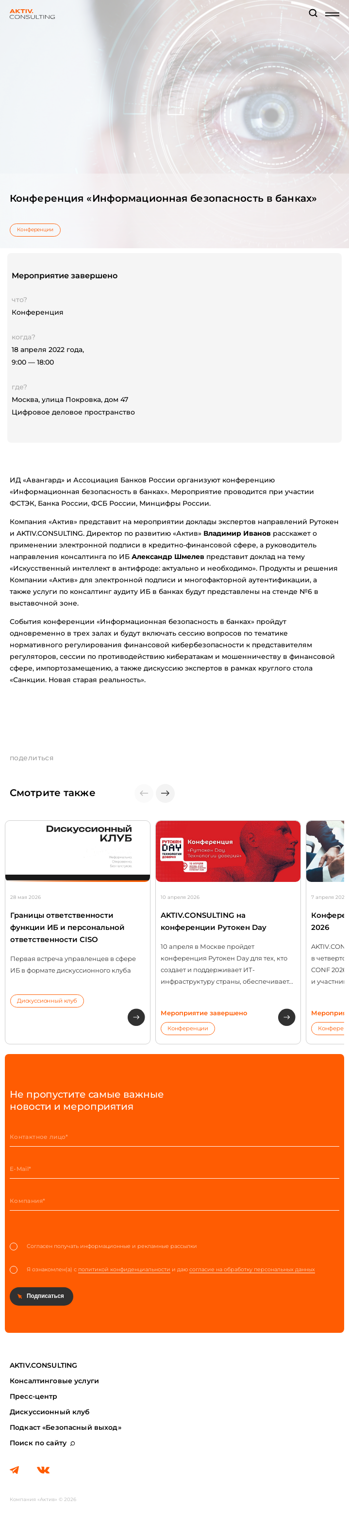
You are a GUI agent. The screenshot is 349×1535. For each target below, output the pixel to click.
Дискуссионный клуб (47, 1000)
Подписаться (45, 1296)
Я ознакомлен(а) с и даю (162, 1270)
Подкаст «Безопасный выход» (65, 1427)
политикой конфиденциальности (124, 1269)
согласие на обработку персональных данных (252, 1269)
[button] (165, 793)
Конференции (35, 229)
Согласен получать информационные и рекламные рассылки (103, 1246)
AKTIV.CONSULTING (43, 1365)
